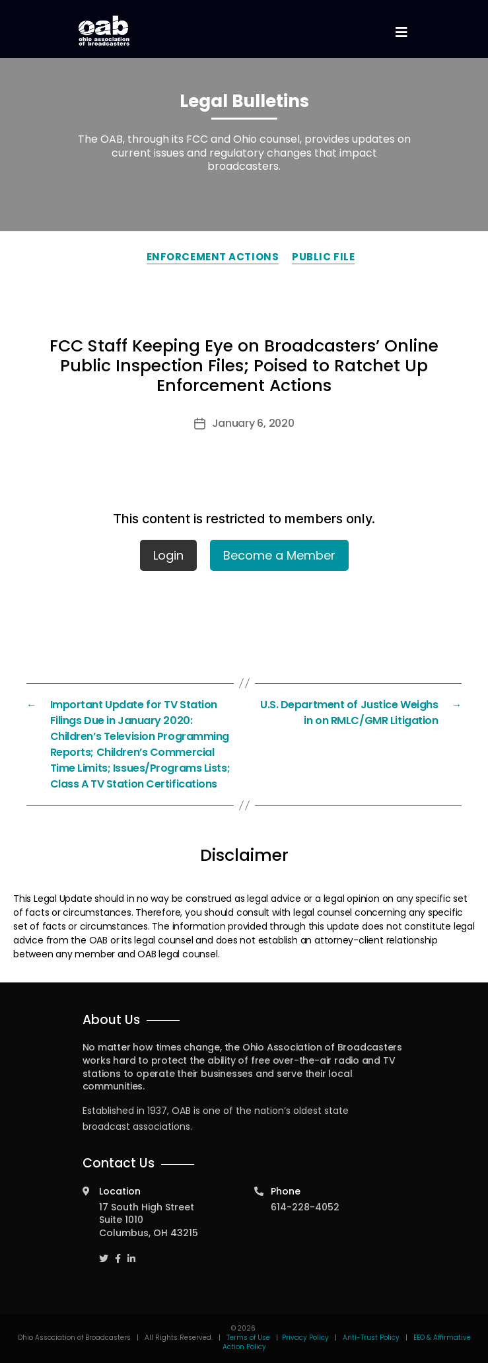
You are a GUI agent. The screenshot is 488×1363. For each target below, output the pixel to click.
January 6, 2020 (253, 423)
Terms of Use (249, 1338)
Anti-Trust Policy (371, 1338)
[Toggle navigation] (401, 33)
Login (168, 555)
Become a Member (279, 555)
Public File (323, 257)
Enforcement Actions (213, 257)
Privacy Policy (305, 1338)
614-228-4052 (305, 1207)
